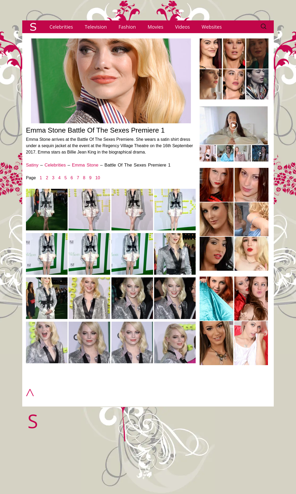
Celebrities (61, 27)
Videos (182, 27)
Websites (212, 27)
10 (97, 178)
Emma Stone (85, 165)
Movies (155, 27)
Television (96, 27)
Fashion (127, 27)
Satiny (32, 165)
